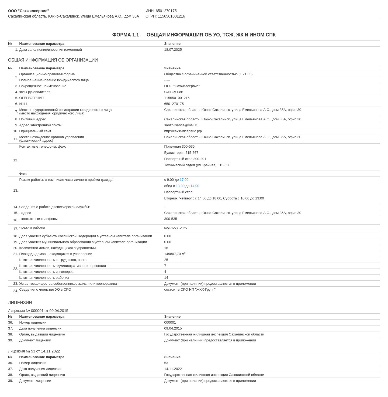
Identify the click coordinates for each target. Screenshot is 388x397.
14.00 (194, 186)
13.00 (180, 186)
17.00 (184, 180)
